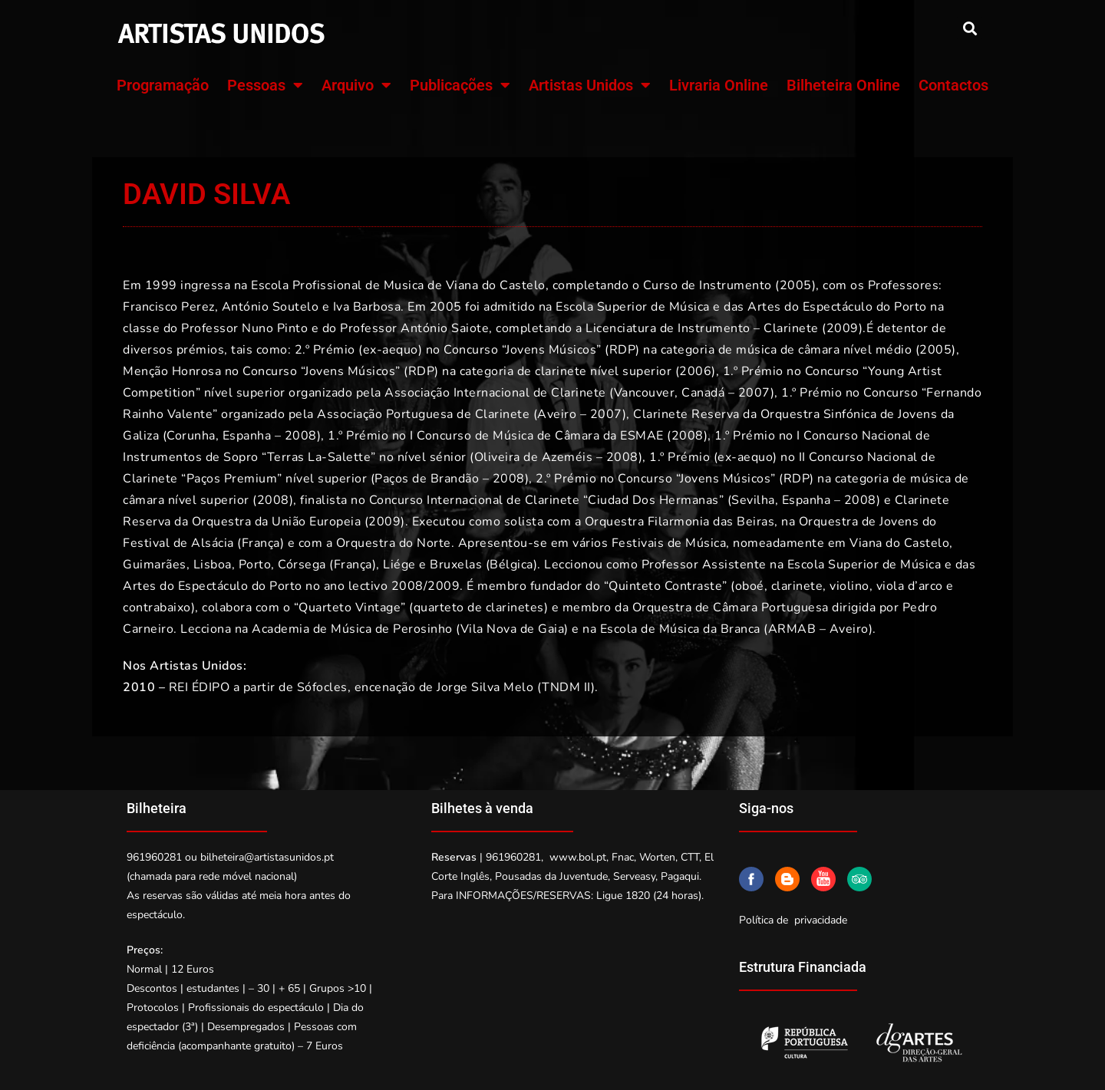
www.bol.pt (577, 857)
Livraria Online (718, 85)
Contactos (953, 85)
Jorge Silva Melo (485, 687)
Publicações (460, 85)
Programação (163, 85)
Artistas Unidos (590, 85)
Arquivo (356, 85)
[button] (969, 28)
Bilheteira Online (843, 85)
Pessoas (265, 85)
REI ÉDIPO (199, 687)
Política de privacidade (793, 920)
